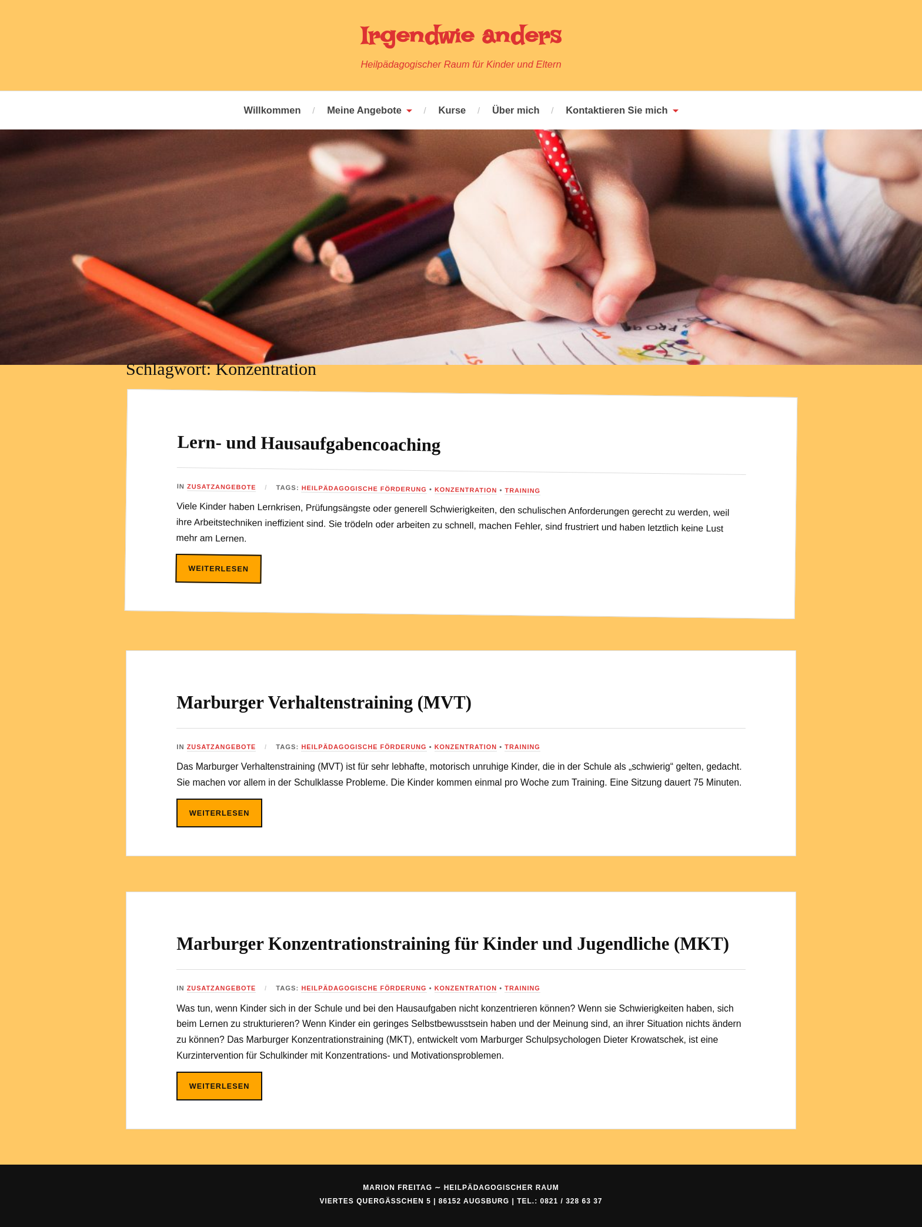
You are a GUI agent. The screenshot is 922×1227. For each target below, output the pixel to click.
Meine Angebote (364, 110)
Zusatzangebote (222, 486)
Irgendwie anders (461, 35)
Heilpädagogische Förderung (368, 488)
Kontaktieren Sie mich (616, 110)
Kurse (452, 110)
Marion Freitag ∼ (461, 1217)
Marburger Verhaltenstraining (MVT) (363, 700)
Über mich (516, 110)
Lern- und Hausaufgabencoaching (344, 442)
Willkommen (271, 110)
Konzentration (472, 489)
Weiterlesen (219, 568)
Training (531, 490)
